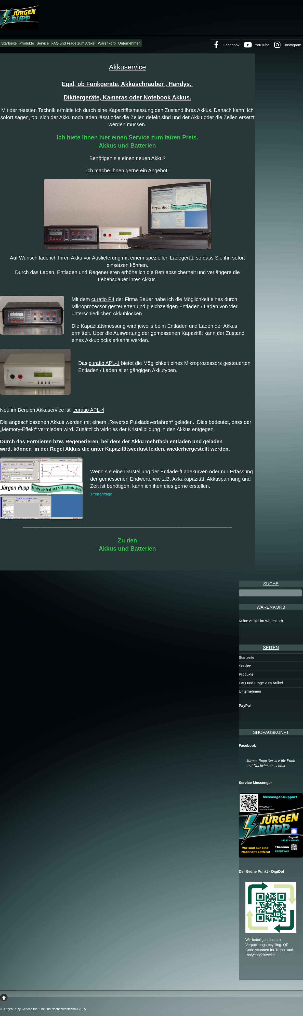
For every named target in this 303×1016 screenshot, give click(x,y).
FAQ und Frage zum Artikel (73, 43)
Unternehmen (129, 43)
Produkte (26, 43)
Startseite (9, 43)
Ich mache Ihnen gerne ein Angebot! (127, 170)
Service (42, 43)
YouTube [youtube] (255, 45)
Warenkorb (107, 43)
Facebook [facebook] (225, 45)
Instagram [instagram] (286, 45)
